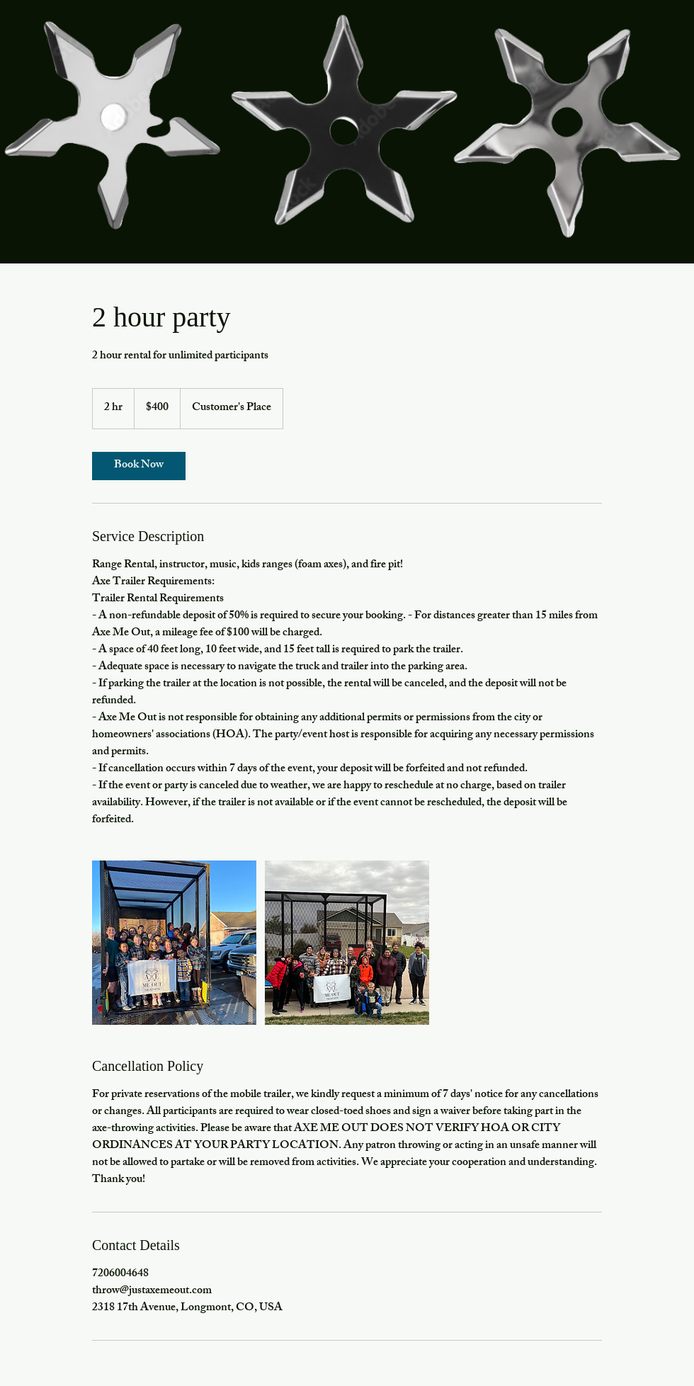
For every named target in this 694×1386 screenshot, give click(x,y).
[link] (139, 466)
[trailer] (174, 942)
